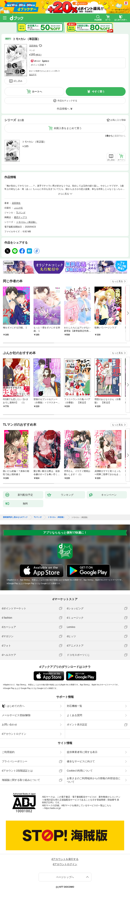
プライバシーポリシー (14, 761)
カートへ (37, 91)
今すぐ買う (98, 91)
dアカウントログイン (14, 733)
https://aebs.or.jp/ (52, 808)
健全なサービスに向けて (81, 761)
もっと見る (117, 281)
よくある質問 (74, 715)
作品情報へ (63, 108)
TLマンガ (20, 212)
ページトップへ (65, 877)
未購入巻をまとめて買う (68, 128)
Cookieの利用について (80, 770)
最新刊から (120, 136)
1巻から (109, 136)
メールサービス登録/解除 (16, 715)
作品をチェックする (67, 100)
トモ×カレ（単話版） (34, 141)
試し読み (18, 81)
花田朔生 (33, 45)
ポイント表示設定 (77, 724)
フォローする (40, 46)
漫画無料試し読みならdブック (15, 517)
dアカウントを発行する (65, 859)
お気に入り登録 (118, 120)
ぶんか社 (18, 208)
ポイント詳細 (37, 65)
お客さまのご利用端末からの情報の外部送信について (93, 780)
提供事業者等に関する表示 (82, 752)
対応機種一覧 (74, 705)
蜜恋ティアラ (20, 217)
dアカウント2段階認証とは (17, 770)
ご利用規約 (8, 752)
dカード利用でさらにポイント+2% (43, 71)
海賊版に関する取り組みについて (21, 779)
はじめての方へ (13, 706)
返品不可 (32, 75)
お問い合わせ (9, 724)
